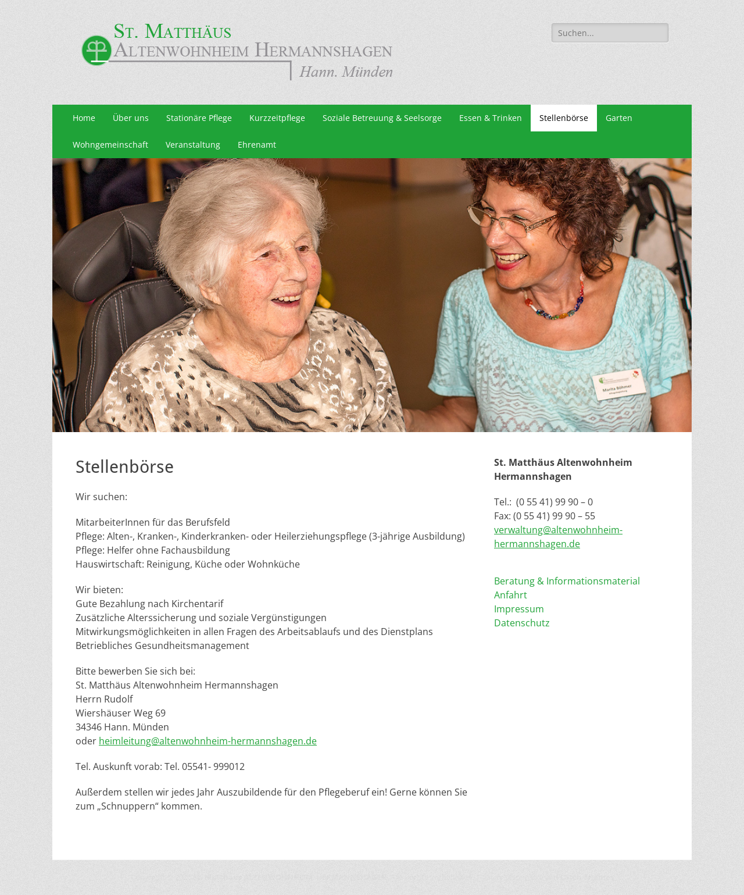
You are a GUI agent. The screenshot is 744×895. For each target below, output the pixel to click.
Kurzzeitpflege (277, 117)
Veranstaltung (193, 144)
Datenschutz (522, 622)
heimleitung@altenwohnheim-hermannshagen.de (208, 740)
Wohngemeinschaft (110, 144)
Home (84, 117)
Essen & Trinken (490, 117)
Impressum (519, 608)
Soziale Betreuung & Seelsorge (382, 117)
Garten (619, 117)
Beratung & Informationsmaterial (567, 581)
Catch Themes (587, 877)
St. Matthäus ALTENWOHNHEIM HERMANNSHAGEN (290, 877)
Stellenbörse (563, 117)
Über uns (131, 117)
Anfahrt (510, 595)
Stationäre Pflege (199, 117)
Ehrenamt (257, 144)
